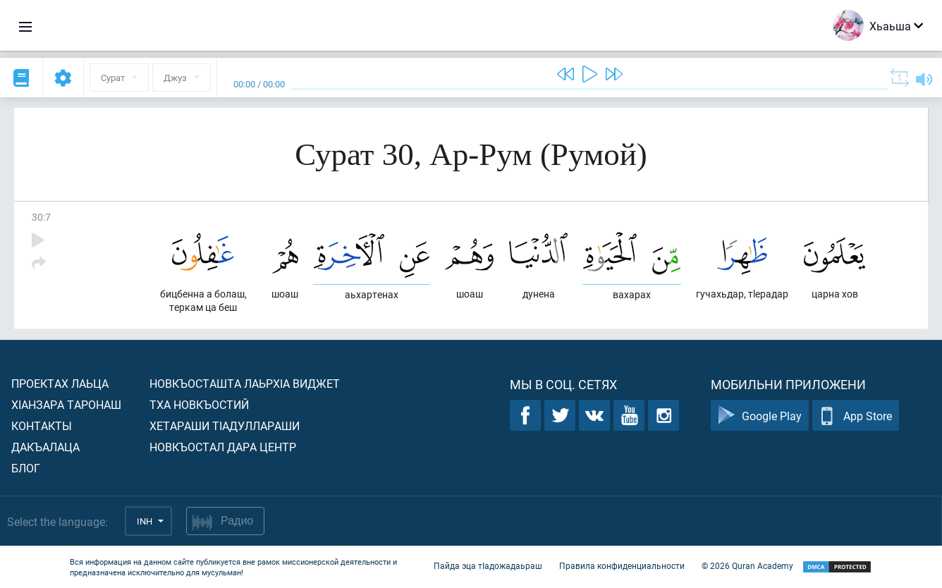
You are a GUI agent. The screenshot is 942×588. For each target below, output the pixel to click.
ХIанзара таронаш (66, 404)
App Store (855, 416)
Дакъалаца (45, 446)
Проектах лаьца (60, 383)
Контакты (41, 425)
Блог (25, 467)
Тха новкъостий (199, 404)
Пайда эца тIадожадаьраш (488, 565)
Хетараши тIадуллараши (224, 425)
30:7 (41, 216)
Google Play (760, 416)
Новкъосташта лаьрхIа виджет (244, 383)
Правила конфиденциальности (622, 565)
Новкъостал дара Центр (222, 446)
